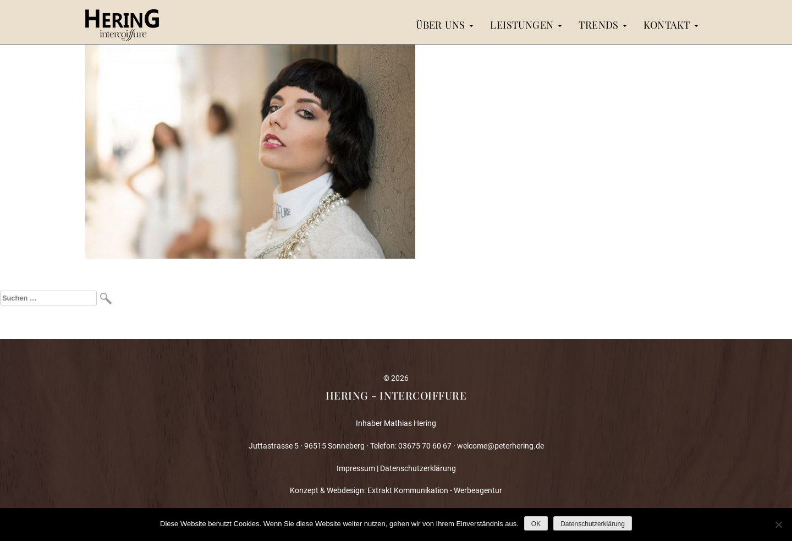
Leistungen (526, 24)
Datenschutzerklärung (418, 468)
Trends (603, 24)
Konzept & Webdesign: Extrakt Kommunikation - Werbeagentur (396, 490)
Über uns (445, 24)
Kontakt (671, 24)
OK (536, 524)
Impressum (356, 468)
